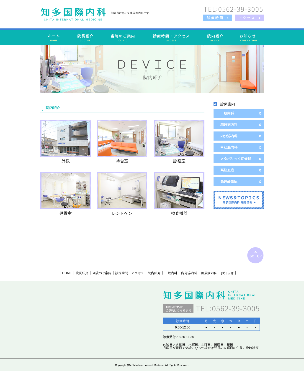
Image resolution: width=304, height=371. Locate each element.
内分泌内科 (228, 136)
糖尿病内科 (228, 124)
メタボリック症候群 (235, 159)
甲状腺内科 (228, 147)
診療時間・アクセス (129, 273)
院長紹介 (82, 273)
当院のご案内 (101, 273)
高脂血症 (227, 170)
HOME (67, 273)
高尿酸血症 (228, 181)
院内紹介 (154, 273)
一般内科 (227, 113)
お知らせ (227, 273)
